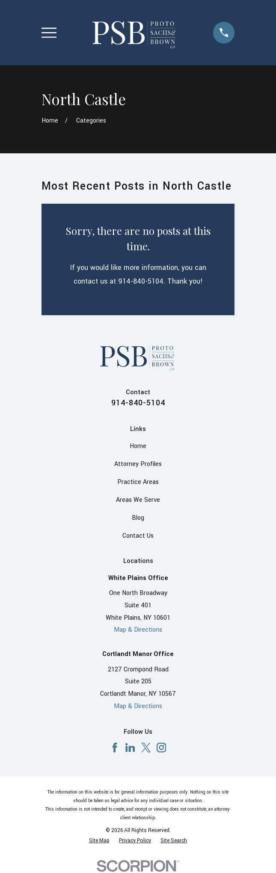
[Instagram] (161, 747)
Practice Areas (138, 482)
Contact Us (138, 535)
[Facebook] (114, 747)
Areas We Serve (138, 499)
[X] (146, 747)
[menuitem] (99, 841)
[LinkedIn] (130, 747)
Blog (138, 517)
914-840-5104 (138, 402)
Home (138, 446)
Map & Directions (138, 629)
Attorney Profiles (138, 464)
